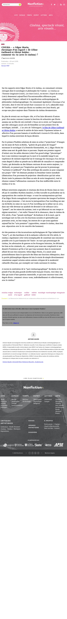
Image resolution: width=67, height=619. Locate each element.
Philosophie (38, 399)
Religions (37, 403)
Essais (31, 421)
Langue (46, 401)
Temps (29, 15)
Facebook (29, 453)
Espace (22, 15)
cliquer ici (16, 323)
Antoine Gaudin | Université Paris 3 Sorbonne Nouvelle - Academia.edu (23, 362)
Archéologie (27, 401)
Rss (60, 4)
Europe (14, 403)
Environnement (17, 405)
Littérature (48, 399)
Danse (57, 413)
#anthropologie (51, 293)
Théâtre (58, 403)
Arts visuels (59, 405)
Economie (4, 405)
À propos (48, 421)
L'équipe (57, 424)
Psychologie (38, 401)
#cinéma (4, 293)
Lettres (44, 15)
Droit (2, 399)
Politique (4, 407)
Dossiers (32, 432)
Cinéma (58, 399)
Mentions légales (50, 453)
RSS (35, 453)
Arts (51, 15)
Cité (16, 15)
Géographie (15, 401)
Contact (57, 428)
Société (3, 403)
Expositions (5, 431)
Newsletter (64, 4)
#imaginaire (61, 293)
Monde (14, 399)
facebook (51, 4)
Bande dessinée (14, 427)
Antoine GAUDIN (10, 58)
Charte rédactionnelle (51, 426)
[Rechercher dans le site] (12, 4)
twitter (54, 4)
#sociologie (41, 293)
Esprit (36, 15)
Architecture (59, 407)
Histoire (25, 399)
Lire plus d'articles (33, 378)
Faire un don (48, 428)
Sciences (4, 401)
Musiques (58, 401)
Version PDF (5, 66)
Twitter (32, 453)
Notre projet (48, 424)
